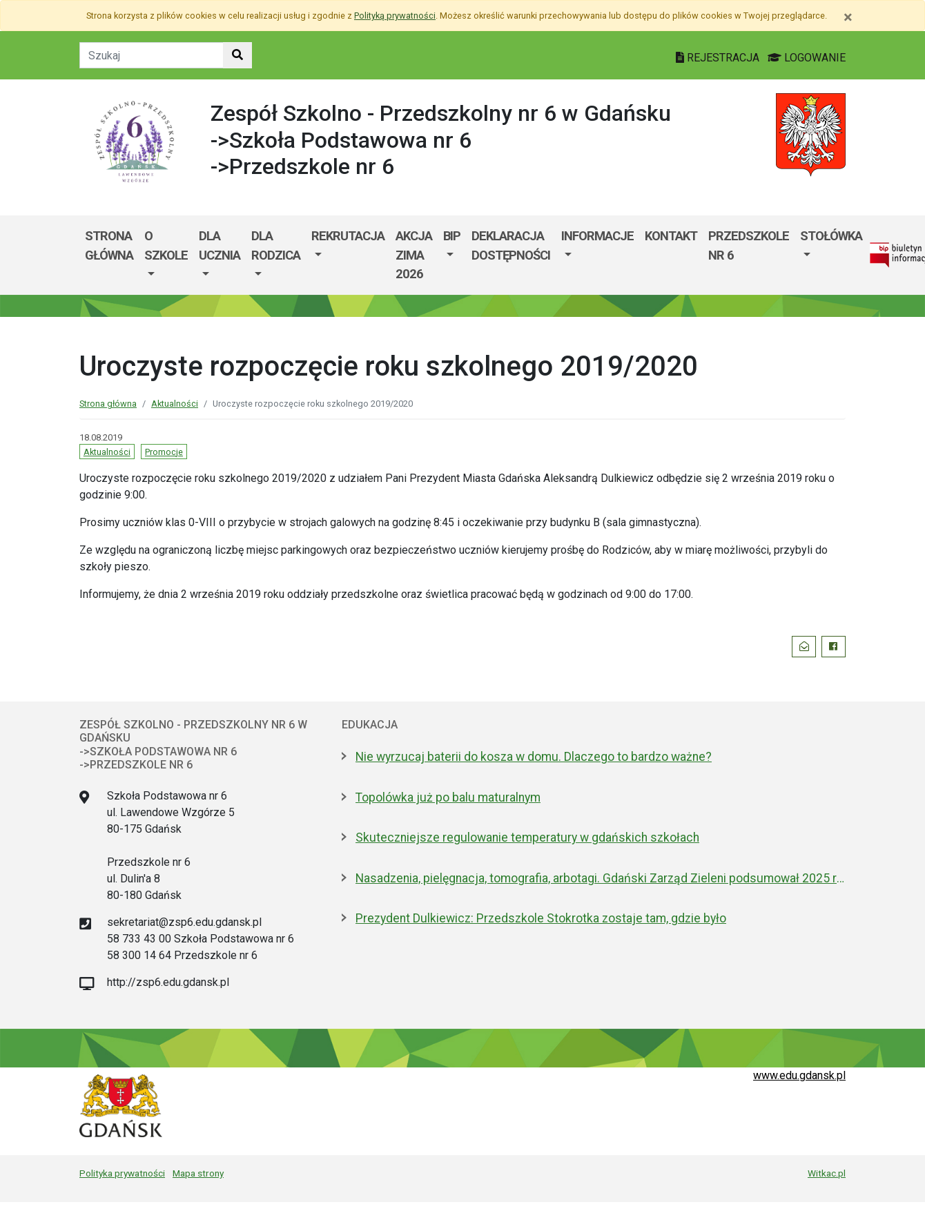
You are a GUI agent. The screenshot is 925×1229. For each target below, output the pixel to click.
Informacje (597, 236)
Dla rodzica (275, 245)
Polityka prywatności (122, 1173)
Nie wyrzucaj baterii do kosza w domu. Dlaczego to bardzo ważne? (534, 757)
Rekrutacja (347, 236)
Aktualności (174, 403)
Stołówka (831, 236)
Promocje (164, 452)
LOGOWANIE (807, 57)
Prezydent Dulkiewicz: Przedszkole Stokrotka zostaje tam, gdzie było (541, 918)
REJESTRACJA (719, 57)
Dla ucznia (219, 245)
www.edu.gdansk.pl (799, 1075)
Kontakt (671, 236)
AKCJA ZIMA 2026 (414, 255)
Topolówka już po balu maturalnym (448, 797)
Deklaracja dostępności (510, 245)
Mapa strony (198, 1173)
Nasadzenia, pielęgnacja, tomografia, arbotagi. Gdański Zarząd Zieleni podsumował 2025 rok (601, 878)
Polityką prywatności (395, 15)
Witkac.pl (827, 1173)
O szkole (166, 245)
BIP (451, 236)
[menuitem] (166, 255)
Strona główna (109, 245)
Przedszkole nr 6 (748, 245)
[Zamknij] (848, 17)
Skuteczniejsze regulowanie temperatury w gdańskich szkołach (527, 837)
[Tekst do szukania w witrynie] (151, 55)
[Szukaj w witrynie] (237, 55)
